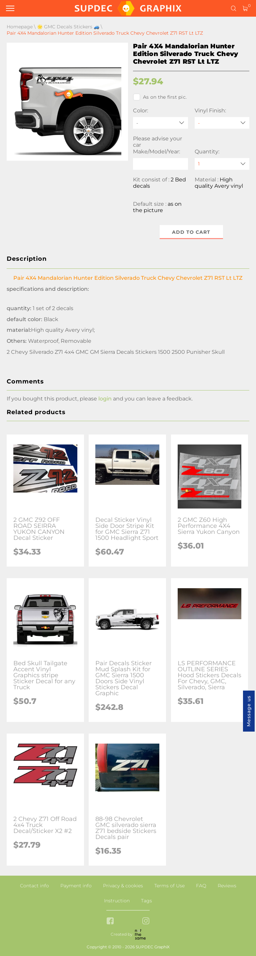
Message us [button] (249, 711)
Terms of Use (169, 886)
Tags (146, 901)
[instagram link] (146, 921)
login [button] (105, 398)
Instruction (117, 901)
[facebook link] (110, 921)
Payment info (76, 886)
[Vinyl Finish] (222, 123)
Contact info (34, 886)
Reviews (227, 886)
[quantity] (222, 164)
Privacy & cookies (123, 886)
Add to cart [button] (191, 232)
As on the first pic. (160, 97)
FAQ (201, 886)
